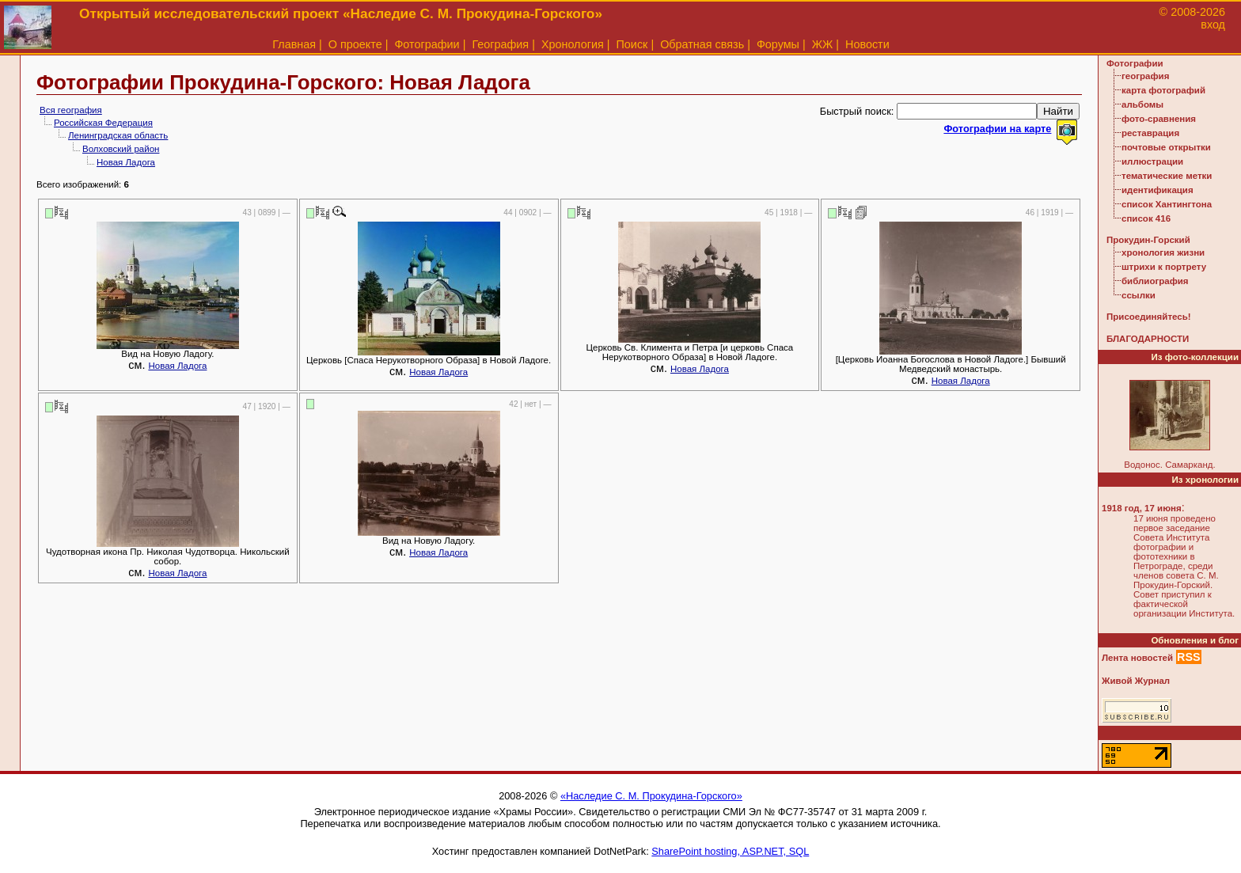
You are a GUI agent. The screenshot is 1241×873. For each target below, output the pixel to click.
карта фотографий (1163, 90)
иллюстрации (1152, 161)
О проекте (355, 44)
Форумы (778, 44)
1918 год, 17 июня (1142, 508)
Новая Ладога (126, 162)
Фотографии (426, 44)
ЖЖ (822, 44)
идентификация (1157, 190)
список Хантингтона (1166, 204)
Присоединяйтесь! (1148, 316)
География (500, 44)
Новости (867, 44)
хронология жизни (1163, 252)
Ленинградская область (118, 135)
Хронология (572, 44)
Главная (294, 44)
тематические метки (1166, 175)
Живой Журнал (1136, 680)
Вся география (71, 110)
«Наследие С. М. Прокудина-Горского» (651, 796)
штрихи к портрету (1163, 266)
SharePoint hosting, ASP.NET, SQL (730, 851)
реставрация (1150, 133)
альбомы (1142, 104)
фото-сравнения (1158, 118)
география (1145, 76)
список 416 (1146, 218)
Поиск (632, 44)
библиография (1155, 281)
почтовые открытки (1166, 147)
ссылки (1138, 295)
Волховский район (120, 149)
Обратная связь (702, 44)
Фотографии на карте (997, 129)
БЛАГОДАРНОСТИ (1147, 339)
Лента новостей (1137, 657)
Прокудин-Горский (1148, 240)
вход (1213, 24)
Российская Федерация (103, 122)
